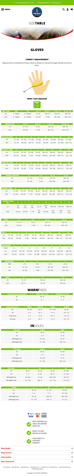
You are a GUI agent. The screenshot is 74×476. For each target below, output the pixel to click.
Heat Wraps (6, 467)
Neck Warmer (15, 467)
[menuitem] (5, 9)
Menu (5, 9)
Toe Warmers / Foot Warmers (49, 467)
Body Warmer (25, 467)
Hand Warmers (34, 467)
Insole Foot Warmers (65, 467)
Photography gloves (37, 469)
